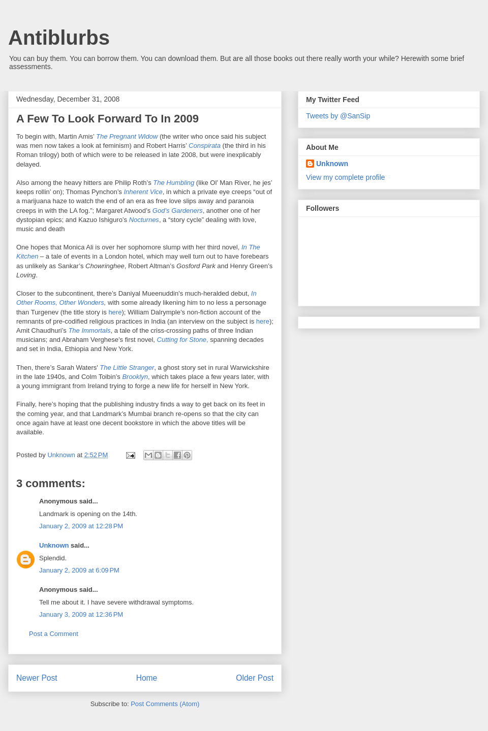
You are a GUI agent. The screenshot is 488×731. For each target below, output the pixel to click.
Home (147, 678)
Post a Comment (53, 634)
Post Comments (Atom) (165, 704)
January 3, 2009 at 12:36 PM (81, 614)
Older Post (254, 678)
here (114, 312)
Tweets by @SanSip (338, 116)
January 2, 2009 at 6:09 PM (79, 570)
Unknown (54, 545)
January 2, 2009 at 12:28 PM (81, 526)
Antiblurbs (59, 37)
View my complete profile (345, 177)
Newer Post (36, 678)
